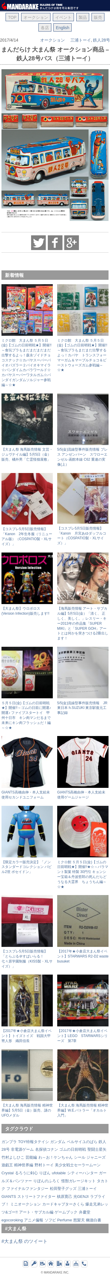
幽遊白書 (93, 1220)
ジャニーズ (96, 1157)
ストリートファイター (36, 1196)
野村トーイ (44, 1165)
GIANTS (8, 1196)
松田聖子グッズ (63, 1188)
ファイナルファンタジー (27, 1188)
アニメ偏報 (33, 1220)
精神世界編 (23, 1165)
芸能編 (31, 1157)
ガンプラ (9, 1142)
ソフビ (50, 1220)
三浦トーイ (80, 40)
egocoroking (12, 1220)
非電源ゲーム (22, 1149)
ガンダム (57, 1142)
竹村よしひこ (12, 1157)
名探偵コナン (46, 1149)
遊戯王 (7, 1165)
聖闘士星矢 (96, 1149)
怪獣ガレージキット (78, 1181)
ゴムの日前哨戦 (72, 1149)
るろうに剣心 (26, 1173)
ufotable (59, 1173)
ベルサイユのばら (82, 1142)
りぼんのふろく (46, 1181)
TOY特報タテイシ (33, 1142)
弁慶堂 (84, 1212)
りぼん (44, 1173)
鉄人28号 (101, 40)
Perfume (64, 1220)
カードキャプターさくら (63, 1204)
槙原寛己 (64, 1196)
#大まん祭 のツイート (24, 1241)
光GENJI (81, 1196)
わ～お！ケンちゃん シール (61, 1157)
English (62, 27)
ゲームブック (66, 1212)
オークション (52, 40)
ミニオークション (25, 1204)
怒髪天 (79, 1220)
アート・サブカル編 (36, 1212)
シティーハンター (82, 1173)
